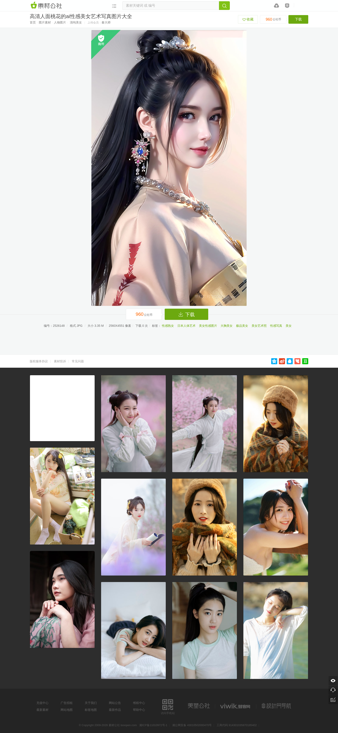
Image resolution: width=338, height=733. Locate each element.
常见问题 (78, 361)
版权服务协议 (39, 361)
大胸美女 (227, 325)
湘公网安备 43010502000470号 (192, 725)
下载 (298, 19)
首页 (33, 22)
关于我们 (91, 703)
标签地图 (91, 709)
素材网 (47, 5)
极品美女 (242, 325)
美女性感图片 (208, 325)
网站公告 (115, 703)
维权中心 (139, 703)
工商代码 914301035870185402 (237, 725)
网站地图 (67, 709)
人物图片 (60, 22)
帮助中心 (139, 709)
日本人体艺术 (186, 325)
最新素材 (42, 709)
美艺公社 (199, 706)
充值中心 (42, 703)
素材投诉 (60, 361)
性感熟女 (168, 325)
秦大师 (106, 22)
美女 (289, 325)
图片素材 (45, 22)
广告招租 (67, 703)
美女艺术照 (259, 325)
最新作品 (115, 709)
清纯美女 (76, 22)
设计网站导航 (277, 706)
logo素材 (235, 706)
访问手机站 (168, 706)
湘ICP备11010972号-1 (153, 725)
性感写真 (276, 325)
